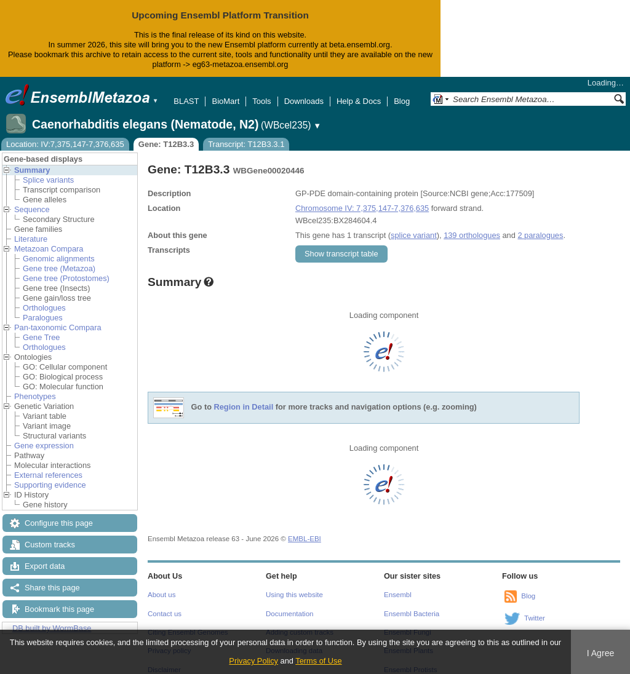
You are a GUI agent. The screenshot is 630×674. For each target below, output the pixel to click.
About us (161, 585)
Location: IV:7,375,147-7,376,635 (65, 134)
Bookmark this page (59, 599)
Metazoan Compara (48, 239)
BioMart (225, 91)
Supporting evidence (50, 475)
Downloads (304, 91)
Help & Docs (359, 91)
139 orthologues (472, 225)
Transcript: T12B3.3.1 (246, 134)
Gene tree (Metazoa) (59, 258)
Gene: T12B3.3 (166, 134)
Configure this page (59, 513)
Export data (45, 556)
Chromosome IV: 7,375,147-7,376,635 (362, 198)
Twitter (534, 608)
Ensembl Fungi (407, 622)
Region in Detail (244, 397)
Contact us (164, 604)
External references (48, 465)
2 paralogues (540, 225)
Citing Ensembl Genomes (188, 622)
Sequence (32, 199)
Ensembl (398, 585)
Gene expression (44, 435)
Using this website (294, 585)
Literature (30, 229)
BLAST (186, 91)
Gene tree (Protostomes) (66, 268)
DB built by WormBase (52, 618)
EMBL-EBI (304, 529)
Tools (261, 91)
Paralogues (43, 307)
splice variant (414, 225)
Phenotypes (35, 386)
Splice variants (48, 170)
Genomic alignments (59, 248)
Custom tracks (50, 534)
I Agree (601, 653)
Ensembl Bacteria (411, 604)
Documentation (289, 604)
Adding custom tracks (299, 622)
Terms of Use (318, 660)
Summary (32, 160)
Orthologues (44, 298)
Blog (402, 91)
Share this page (52, 577)
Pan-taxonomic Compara (58, 317)
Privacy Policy (253, 660)
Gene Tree (41, 327)
